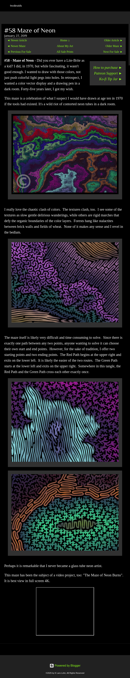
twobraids (16, 5)
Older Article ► (113, 40)
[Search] (125, 5)
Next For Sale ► (113, 51)
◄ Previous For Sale (19, 51)
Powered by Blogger (65, 665)
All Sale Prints (65, 51)
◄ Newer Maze (16, 46)
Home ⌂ (65, 40)
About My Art (65, 46)
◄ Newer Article (17, 40)
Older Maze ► (114, 46)
